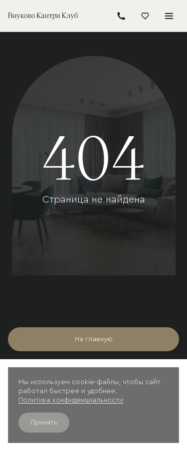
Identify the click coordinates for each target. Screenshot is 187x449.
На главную (94, 339)
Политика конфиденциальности (70, 400)
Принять (43, 422)
